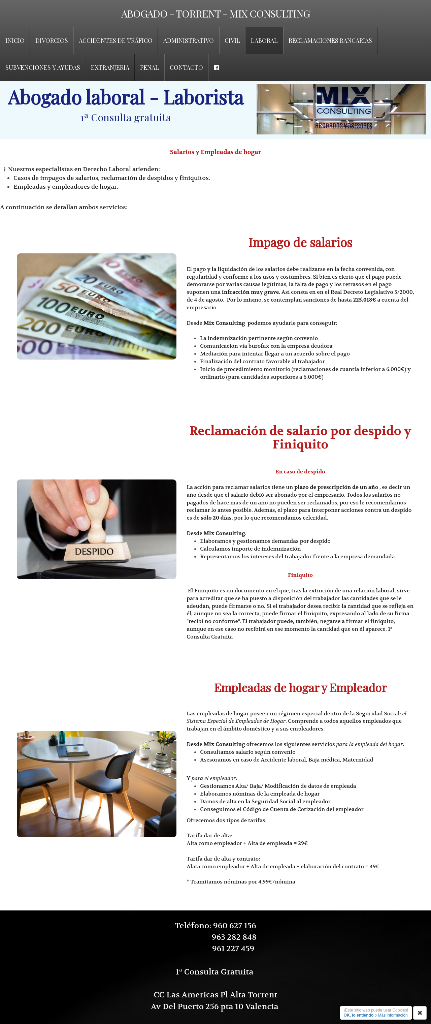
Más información (393, 1015)
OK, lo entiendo (359, 1015)
